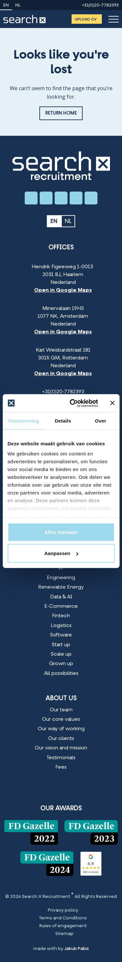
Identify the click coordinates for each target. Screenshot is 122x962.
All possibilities (61, 673)
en (6, 5)
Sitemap (64, 934)
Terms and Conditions (63, 918)
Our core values (61, 719)
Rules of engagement (63, 926)
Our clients (61, 738)
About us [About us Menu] (61, 698)
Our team (61, 710)
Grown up (61, 663)
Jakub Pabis (76, 948)
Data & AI (61, 597)
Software (61, 635)
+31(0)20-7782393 (100, 5)
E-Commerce (61, 606)
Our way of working (61, 729)
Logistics (61, 625)
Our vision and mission (61, 748)
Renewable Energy (61, 587)
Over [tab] (100, 421)
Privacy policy (63, 910)
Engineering (61, 577)
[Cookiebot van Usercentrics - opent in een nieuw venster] (72, 403)
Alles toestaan (61, 532)
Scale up (61, 654)
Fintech (61, 616)
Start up (61, 645)
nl (17, 5)
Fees (61, 767)
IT (61, 568)
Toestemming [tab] (23, 421)
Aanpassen (61, 553)
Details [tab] (63, 421)
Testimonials (61, 757)
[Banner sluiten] (112, 403)
